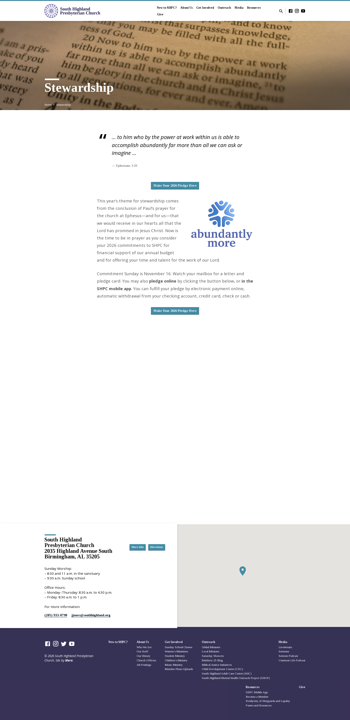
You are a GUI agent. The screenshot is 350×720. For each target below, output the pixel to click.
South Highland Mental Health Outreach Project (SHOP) (236, 678)
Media (239, 7)
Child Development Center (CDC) (222, 669)
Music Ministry (174, 664)
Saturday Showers (213, 656)
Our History (143, 656)
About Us (186, 7)
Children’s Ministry (176, 660)
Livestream (285, 647)
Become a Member (257, 696)
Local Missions (210, 651)
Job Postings (144, 664)
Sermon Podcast (288, 656)
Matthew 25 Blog (212, 660)
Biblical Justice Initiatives (217, 664)
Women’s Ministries (176, 651)
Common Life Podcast (292, 660)
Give (160, 14)
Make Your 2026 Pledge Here (175, 186)
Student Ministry (175, 656)
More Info (154, 542)
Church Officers (146, 660)
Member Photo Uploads (179, 669)
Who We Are (144, 647)
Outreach (224, 7)
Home (48, 105)
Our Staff (142, 651)
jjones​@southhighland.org (90, 615)
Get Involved (205, 7)
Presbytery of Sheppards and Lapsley (268, 701)
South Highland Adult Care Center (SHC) (227, 673)
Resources (254, 7)
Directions (154, 551)
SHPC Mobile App (257, 692)
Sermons (284, 651)
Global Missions (211, 647)
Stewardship (63, 105)
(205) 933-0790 (55, 615)
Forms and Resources (258, 705)
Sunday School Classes (178, 647)
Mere (69, 660)
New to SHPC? (167, 7)
